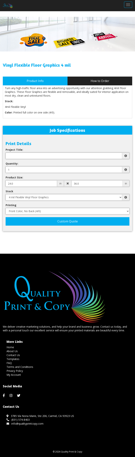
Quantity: (12, 163)
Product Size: (14, 177)
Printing (11, 205)
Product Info (35, 81)
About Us (12, 351)
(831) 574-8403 (18, 419)
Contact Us (13, 355)
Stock (9, 191)
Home (10, 347)
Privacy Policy (15, 371)
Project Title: (14, 149)
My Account (14, 374)
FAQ (9, 363)
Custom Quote (67, 221)
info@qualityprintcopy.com (25, 423)
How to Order (100, 81)
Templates (13, 359)
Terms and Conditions (20, 367)
